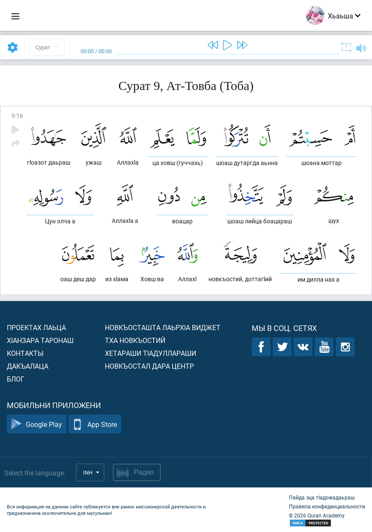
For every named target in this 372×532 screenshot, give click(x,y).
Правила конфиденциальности (327, 506)
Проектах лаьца (36, 327)
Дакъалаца (27, 365)
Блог (15, 378)
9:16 (17, 115)
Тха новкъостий (135, 340)
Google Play (36, 424)
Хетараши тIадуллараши (150, 353)
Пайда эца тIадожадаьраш (322, 497)
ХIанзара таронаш (40, 340)
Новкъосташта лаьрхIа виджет (162, 327)
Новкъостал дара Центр (149, 365)
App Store (95, 424)
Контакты (25, 353)
